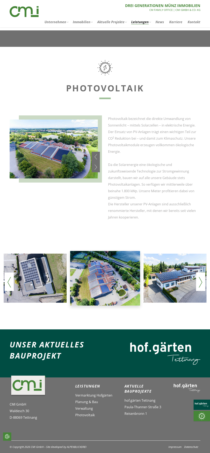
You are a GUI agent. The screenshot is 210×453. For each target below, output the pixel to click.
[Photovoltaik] (202, 416)
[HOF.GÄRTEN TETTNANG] (202, 405)
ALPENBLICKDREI (77, 447)
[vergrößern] (35, 278)
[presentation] (96, 157)
